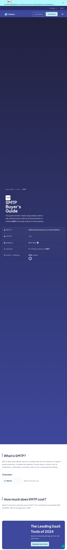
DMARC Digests (32, 229)
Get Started (51, 14)
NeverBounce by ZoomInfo (45, 229)
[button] (53, 8)
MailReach (57, 229)
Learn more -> (50, 4)
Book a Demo (39, 14)
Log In (62, 8)
